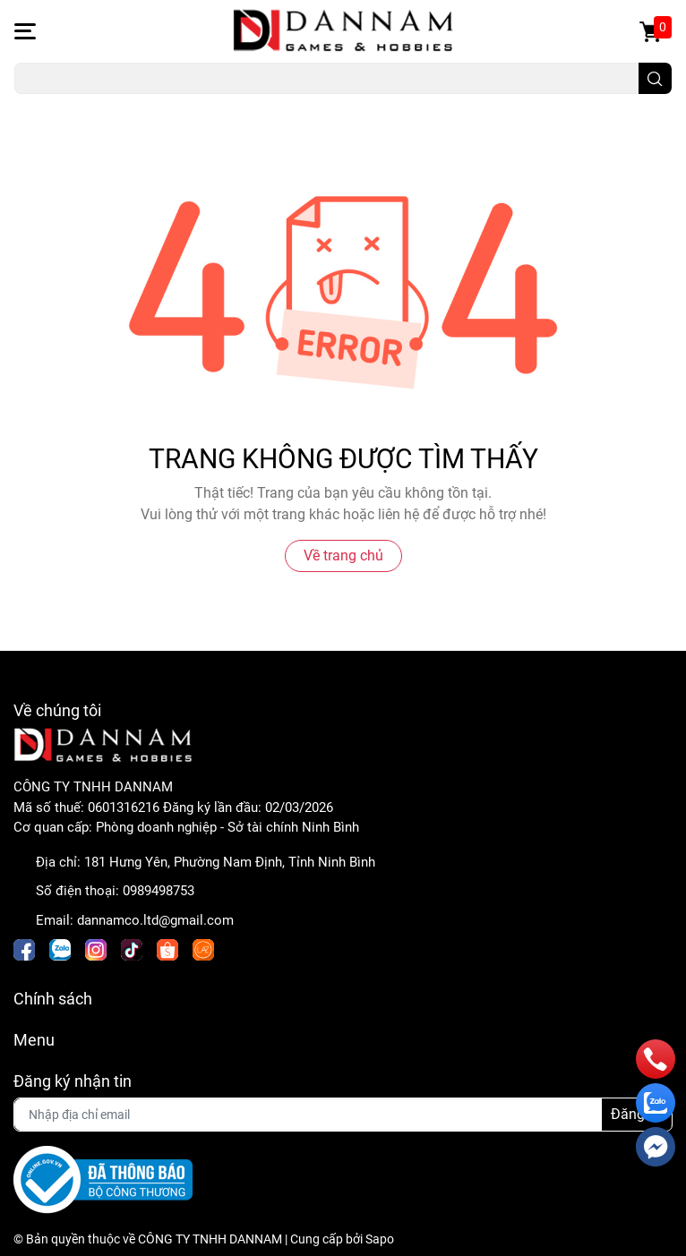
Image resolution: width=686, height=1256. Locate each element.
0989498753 (158, 891)
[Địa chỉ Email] (343, 1114)
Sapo (379, 1239)
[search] (655, 78)
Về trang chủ (343, 555)
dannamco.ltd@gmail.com (155, 920)
